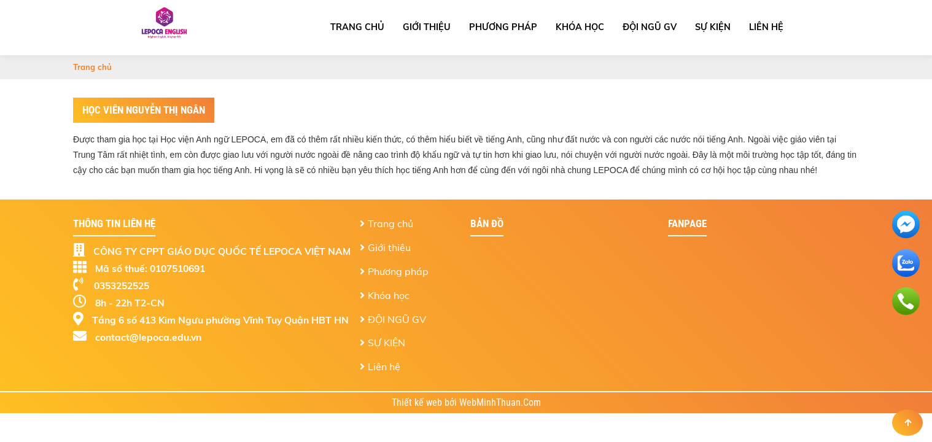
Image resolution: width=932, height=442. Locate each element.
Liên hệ (766, 27)
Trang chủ (357, 27)
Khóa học (580, 27)
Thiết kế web (418, 402)
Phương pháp (503, 27)
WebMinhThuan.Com (500, 402)
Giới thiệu (427, 27)
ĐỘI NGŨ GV (650, 27)
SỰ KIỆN (713, 27)
